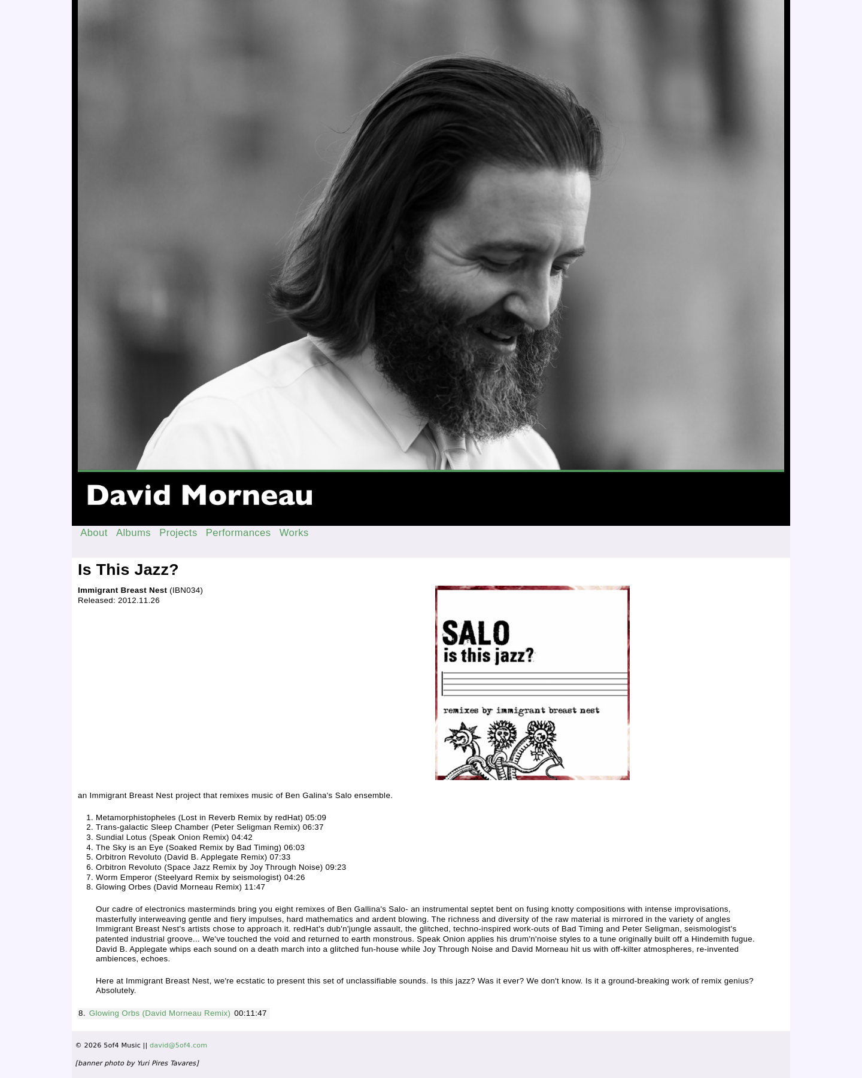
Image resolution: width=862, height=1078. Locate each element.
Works (294, 532)
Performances (238, 532)
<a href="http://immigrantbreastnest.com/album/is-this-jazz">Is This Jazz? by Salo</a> (252, 632)
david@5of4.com (178, 1045)
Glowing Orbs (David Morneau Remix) (160, 1013)
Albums (133, 532)
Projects (178, 532)
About (94, 532)
